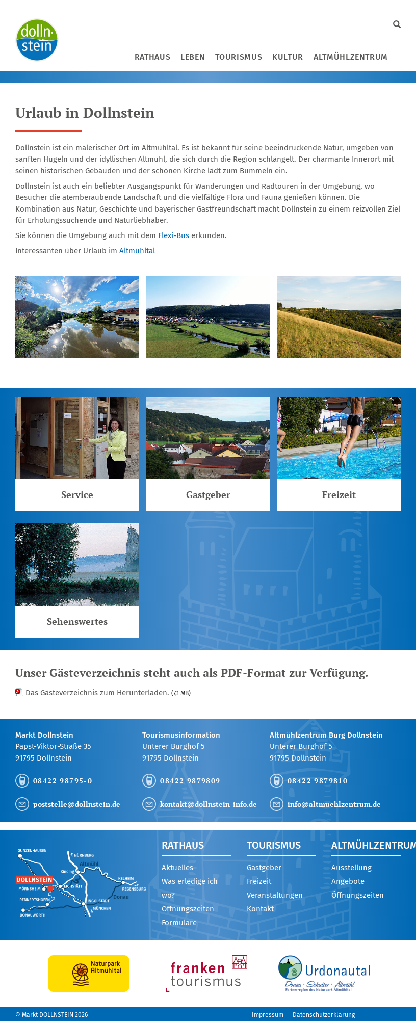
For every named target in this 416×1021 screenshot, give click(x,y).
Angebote (348, 881)
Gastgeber (264, 867)
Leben (192, 57)
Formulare (179, 922)
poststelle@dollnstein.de (76, 804)
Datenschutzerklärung (324, 1014)
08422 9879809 (190, 781)
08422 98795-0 (62, 781)
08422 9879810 (318, 781)
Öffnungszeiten (188, 908)
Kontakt (260, 908)
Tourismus (238, 57)
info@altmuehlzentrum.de (334, 804)
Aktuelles (177, 867)
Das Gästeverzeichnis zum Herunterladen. (108, 692)
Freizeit (259, 881)
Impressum (267, 1014)
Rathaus (152, 57)
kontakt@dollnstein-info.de (208, 804)
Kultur (287, 57)
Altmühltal (137, 250)
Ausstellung (351, 867)
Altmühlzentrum (351, 57)
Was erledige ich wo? (190, 888)
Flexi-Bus (173, 235)
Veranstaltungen (275, 895)
